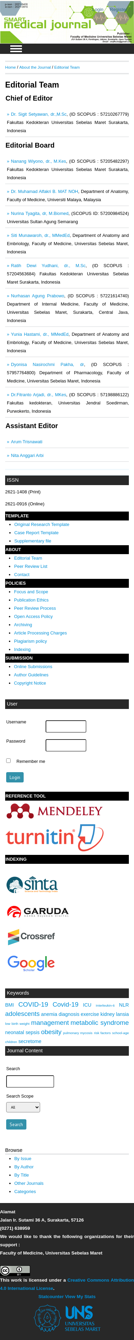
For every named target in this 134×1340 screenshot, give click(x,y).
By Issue (23, 1158)
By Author (24, 1166)
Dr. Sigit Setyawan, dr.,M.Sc (38, 114)
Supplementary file (32, 540)
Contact (21, 574)
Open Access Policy (33, 616)
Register (118, 9)
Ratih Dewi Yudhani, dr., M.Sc (48, 265)
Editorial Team (28, 558)
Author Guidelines (31, 675)
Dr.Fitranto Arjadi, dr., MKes (38, 394)
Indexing (22, 649)
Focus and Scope (31, 591)
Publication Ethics (31, 600)
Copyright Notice (30, 683)
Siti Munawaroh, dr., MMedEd (40, 235)
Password (15, 741)
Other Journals (29, 1183)
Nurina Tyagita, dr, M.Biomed (40, 213)
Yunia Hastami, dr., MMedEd (40, 334)
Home (10, 67)
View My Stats (80, 1296)
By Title (21, 1175)
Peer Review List (30, 566)
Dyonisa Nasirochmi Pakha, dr (47, 364)
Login (97, 9)
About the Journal (35, 67)
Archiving (23, 624)
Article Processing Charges (40, 632)
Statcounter (51, 1296)
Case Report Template (36, 532)
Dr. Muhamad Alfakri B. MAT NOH (44, 191)
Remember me (30, 761)
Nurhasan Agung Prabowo (37, 295)
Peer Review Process (35, 608)
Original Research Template (42, 524)
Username (16, 722)
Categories (25, 1191)
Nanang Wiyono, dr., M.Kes (38, 161)
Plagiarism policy (30, 641)
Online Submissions (33, 666)
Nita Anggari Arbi (27, 455)
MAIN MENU (16, 48)
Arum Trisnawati (26, 441)
